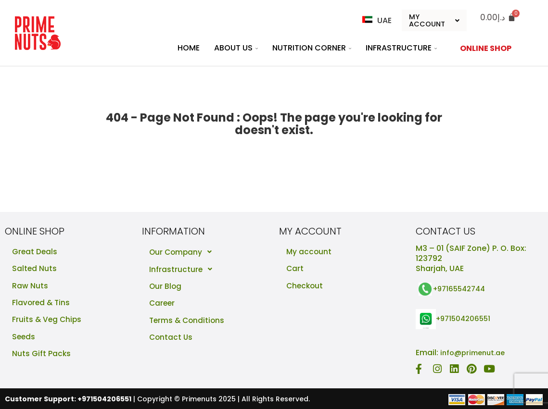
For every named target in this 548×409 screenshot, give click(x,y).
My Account (434, 20)
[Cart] (498, 17)
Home (189, 48)
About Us (236, 48)
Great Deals (35, 252)
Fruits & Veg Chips (47, 321)
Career (162, 304)
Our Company (184, 252)
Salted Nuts (34, 269)
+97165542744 (462, 289)
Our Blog (165, 286)
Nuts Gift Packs (41, 355)
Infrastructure (401, 48)
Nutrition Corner (311, 48)
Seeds (24, 338)
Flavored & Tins (42, 304)
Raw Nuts (30, 286)
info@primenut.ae (475, 352)
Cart (295, 269)
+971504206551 (465, 319)
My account (309, 252)
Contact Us (171, 338)
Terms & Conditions (188, 321)
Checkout (305, 286)
